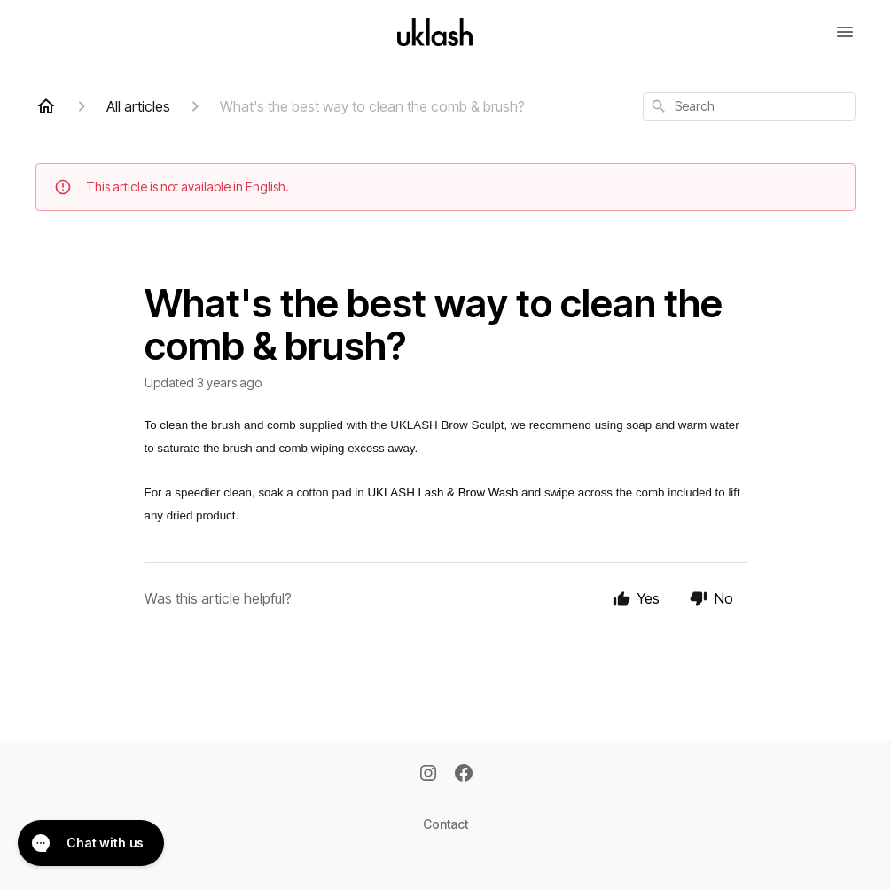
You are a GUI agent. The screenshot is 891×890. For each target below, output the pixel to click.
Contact (445, 823)
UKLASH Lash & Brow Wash (442, 492)
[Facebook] (463, 774)
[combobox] (749, 106)
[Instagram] (428, 774)
